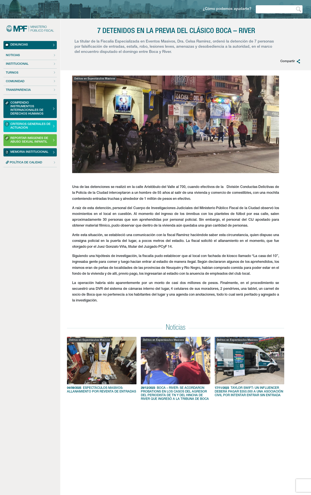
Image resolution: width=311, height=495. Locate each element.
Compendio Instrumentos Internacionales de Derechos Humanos (24, 108)
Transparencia (18, 90)
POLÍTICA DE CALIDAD (24, 162)
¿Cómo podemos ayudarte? (227, 9)
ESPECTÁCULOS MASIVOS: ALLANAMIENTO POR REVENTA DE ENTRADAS (101, 365)
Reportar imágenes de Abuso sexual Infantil (26, 139)
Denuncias (16, 45)
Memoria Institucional (26, 152)
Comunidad (15, 81)
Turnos (12, 72)
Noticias (13, 55)
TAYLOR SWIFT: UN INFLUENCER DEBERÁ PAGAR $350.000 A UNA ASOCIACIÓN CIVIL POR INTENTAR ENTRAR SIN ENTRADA (249, 367)
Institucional (17, 64)
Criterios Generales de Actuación (28, 125)
